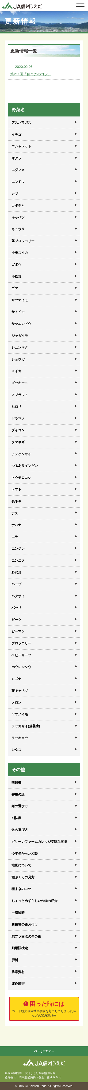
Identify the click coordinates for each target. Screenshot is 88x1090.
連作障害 (18, 983)
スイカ (16, 371)
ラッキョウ (19, 738)
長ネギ (16, 501)
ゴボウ (16, 264)
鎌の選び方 (19, 806)
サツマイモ (19, 300)
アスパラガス (21, 122)
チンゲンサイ (21, 454)
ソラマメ (18, 418)
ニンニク (18, 560)
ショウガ (18, 359)
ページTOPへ (44, 1051)
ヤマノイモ (19, 714)
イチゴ (16, 134)
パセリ (16, 608)
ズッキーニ (19, 383)
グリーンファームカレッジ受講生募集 (39, 841)
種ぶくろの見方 (22, 877)
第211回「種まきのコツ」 (30, 74)
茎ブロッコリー (22, 241)
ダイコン (18, 430)
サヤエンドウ (21, 324)
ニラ (14, 537)
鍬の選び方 (19, 830)
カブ (14, 194)
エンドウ (18, 182)
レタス (16, 750)
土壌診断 (18, 913)
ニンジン (18, 548)
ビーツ (16, 619)
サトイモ (18, 312)
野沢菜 (16, 572)
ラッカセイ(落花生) (25, 726)
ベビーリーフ (21, 655)
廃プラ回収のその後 (26, 936)
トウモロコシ (21, 478)
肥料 (14, 960)
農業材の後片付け (24, 924)
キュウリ (18, 229)
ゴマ (14, 288)
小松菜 (16, 276)
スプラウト (19, 395)
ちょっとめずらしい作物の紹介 (34, 901)
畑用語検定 (19, 948)
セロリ (16, 406)
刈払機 (16, 818)
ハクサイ (18, 596)
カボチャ (18, 205)
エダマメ (18, 170)
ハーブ (16, 584)
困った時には (44, 1009)
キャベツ (18, 217)
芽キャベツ (19, 690)
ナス (14, 513)
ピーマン (18, 631)
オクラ (16, 158)
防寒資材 (18, 972)
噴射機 (16, 782)
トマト (16, 489)
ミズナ (16, 679)
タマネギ (18, 442)
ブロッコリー (21, 643)
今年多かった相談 (24, 853)
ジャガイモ (19, 336)
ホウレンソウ (21, 667)
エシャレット (21, 146)
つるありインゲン (24, 466)
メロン (16, 702)
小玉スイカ (19, 252)
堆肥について (21, 865)
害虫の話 (18, 794)
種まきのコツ (21, 889)
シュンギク (19, 347)
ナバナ (16, 525)
